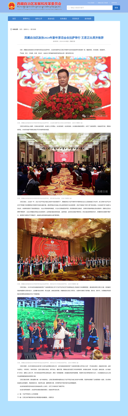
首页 (14, 19)
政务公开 (38, 19)
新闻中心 (26, 19)
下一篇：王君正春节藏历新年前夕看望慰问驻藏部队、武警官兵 (35, 397)
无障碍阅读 (114, 2)
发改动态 (51, 19)
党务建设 (63, 19)
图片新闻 (33, 29)
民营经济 (75, 19)
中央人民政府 (91, 2)
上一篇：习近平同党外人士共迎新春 (27, 394)
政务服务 (88, 19)
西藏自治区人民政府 (103, 2)
